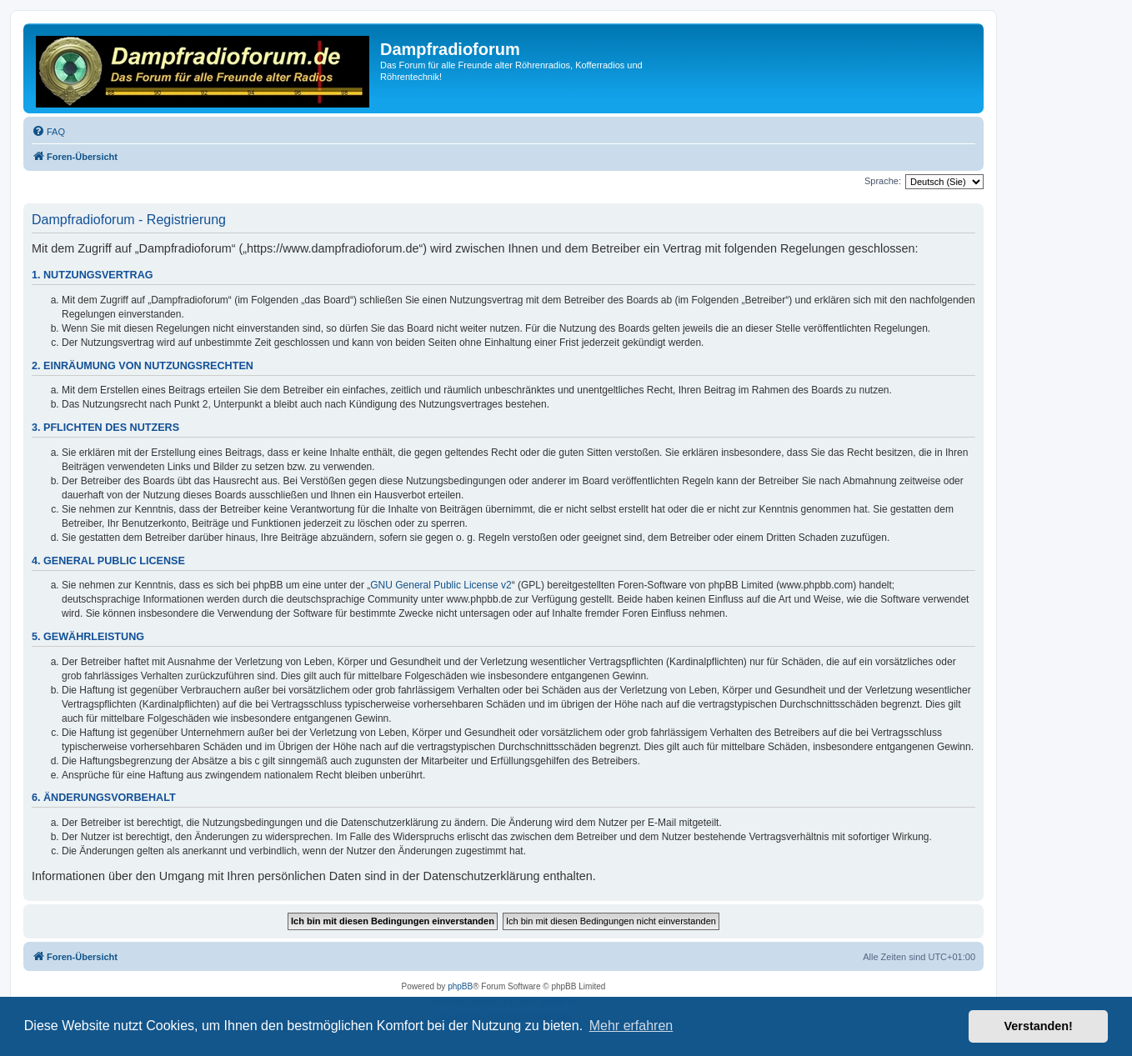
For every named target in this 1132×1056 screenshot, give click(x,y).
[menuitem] (48, 132)
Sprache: (882, 181)
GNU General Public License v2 (440, 585)
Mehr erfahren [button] (631, 1025)
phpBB (460, 986)
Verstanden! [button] (1038, 1026)
